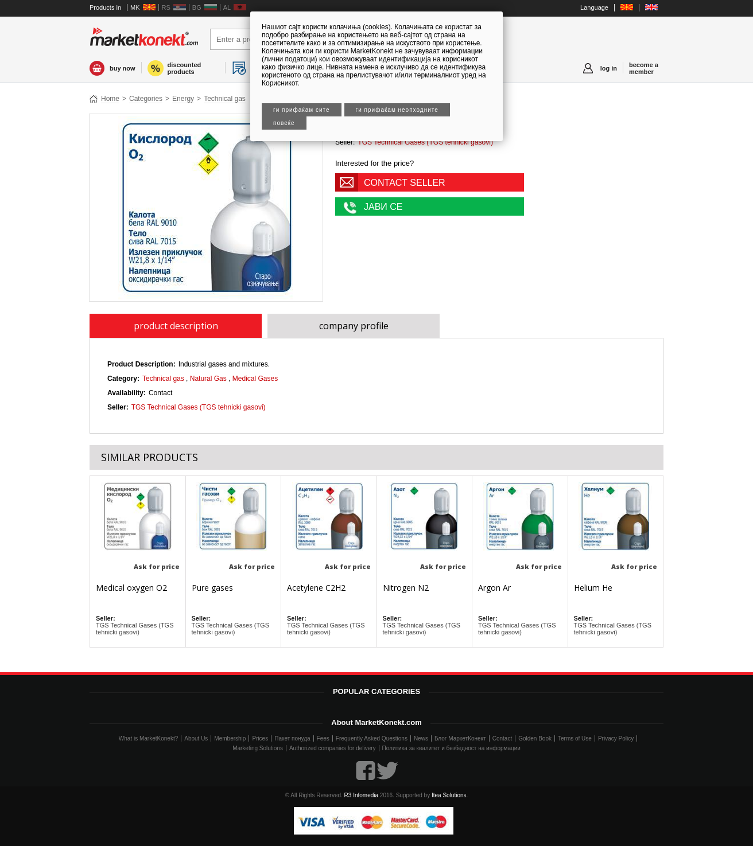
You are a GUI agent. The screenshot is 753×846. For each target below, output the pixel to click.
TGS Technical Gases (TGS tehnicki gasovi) (425, 142)
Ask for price (157, 566)
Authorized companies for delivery (332, 748)
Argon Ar (494, 587)
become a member (643, 68)
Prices (260, 738)
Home (110, 99)
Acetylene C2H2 (316, 587)
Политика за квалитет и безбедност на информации (451, 748)
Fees (323, 738)
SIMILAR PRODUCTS (149, 457)
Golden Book (535, 738)
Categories (145, 99)
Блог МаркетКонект (460, 738)
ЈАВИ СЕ (383, 207)
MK (135, 7)
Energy (183, 99)
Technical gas (225, 99)
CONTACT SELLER (404, 183)
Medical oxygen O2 (131, 587)
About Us (196, 738)
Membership (230, 738)
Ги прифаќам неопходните (397, 110)
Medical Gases (255, 379)
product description (176, 325)
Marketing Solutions (257, 748)
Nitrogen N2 (406, 587)
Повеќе (284, 123)
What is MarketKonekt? (148, 738)
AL (227, 7)
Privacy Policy (616, 738)
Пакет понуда (292, 738)
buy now (122, 68)
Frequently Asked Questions (371, 738)
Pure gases (212, 587)
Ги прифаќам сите (301, 110)
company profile (354, 325)
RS (166, 7)
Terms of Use (575, 738)
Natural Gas (208, 379)
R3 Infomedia (361, 795)
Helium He (593, 587)
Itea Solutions (449, 795)
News (421, 738)
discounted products (184, 68)
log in (608, 68)
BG (196, 7)
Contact (502, 738)
